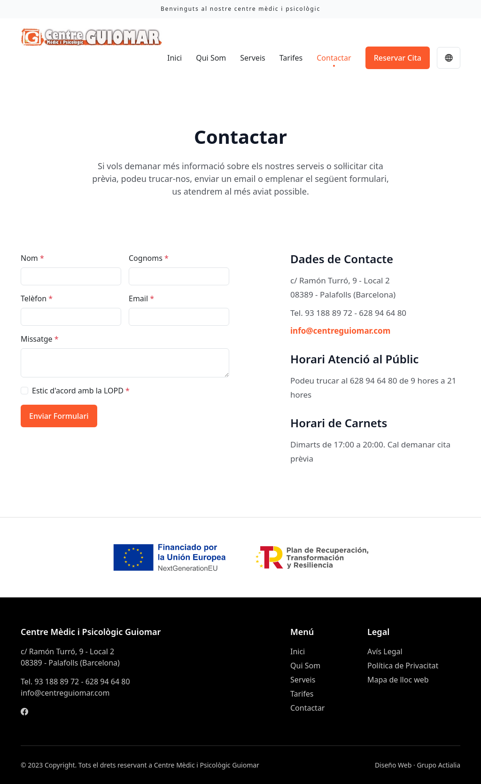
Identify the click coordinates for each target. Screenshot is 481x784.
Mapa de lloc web (398, 679)
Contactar (334, 58)
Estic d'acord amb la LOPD (81, 390)
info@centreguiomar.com (340, 330)
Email (141, 298)
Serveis (252, 58)
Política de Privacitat (402, 665)
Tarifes (291, 58)
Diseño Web (393, 764)
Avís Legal (385, 651)
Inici (174, 58)
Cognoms (149, 258)
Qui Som (211, 58)
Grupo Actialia (438, 764)
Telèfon (37, 298)
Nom (32, 258)
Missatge (40, 339)
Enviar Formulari (59, 416)
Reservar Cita (397, 58)
